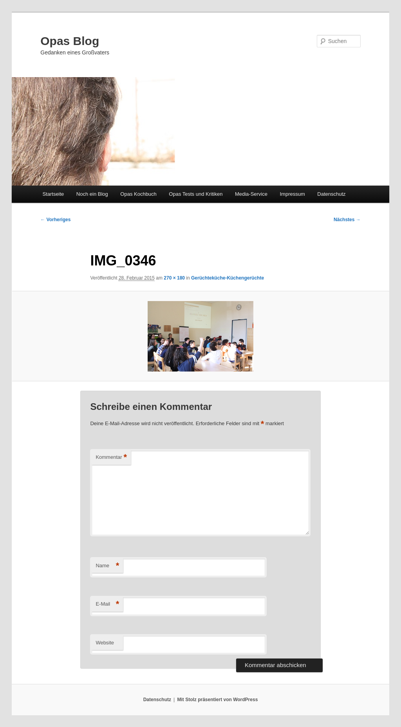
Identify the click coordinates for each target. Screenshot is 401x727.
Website (105, 643)
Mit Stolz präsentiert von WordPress (217, 699)
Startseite (53, 194)
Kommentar (111, 457)
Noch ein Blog (92, 194)
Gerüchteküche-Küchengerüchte (227, 278)
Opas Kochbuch (138, 194)
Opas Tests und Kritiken (195, 194)
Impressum (292, 194)
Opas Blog (69, 40)
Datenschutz (331, 194)
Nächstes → (347, 219)
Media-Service (251, 194)
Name (107, 566)
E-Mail (107, 604)
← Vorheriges (55, 219)
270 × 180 (174, 278)
